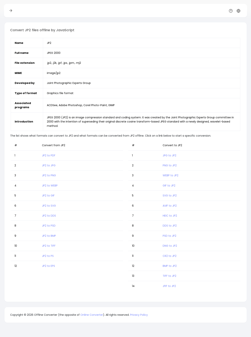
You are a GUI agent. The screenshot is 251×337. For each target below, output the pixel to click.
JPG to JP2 (169, 155)
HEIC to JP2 (170, 216)
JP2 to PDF (48, 155)
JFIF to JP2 (169, 286)
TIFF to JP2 (169, 276)
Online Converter (91, 315)
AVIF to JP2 (170, 206)
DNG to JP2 (170, 246)
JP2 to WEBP (50, 185)
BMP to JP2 (170, 266)
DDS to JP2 (170, 225)
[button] (238, 10)
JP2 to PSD (49, 225)
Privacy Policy (139, 315)
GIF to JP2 (169, 185)
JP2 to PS (48, 256)
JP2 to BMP (49, 236)
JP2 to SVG (49, 206)
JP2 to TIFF (49, 246)
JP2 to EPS (48, 266)
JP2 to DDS (49, 216)
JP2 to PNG (49, 175)
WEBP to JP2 (170, 175)
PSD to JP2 (169, 236)
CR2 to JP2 (169, 256)
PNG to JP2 (170, 165)
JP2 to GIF (48, 195)
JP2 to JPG (49, 165)
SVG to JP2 (170, 195)
